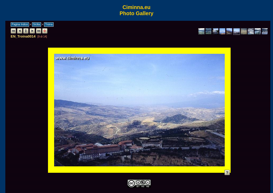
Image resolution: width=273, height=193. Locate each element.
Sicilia (36, 24)
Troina (49, 24)
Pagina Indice (20, 24)
